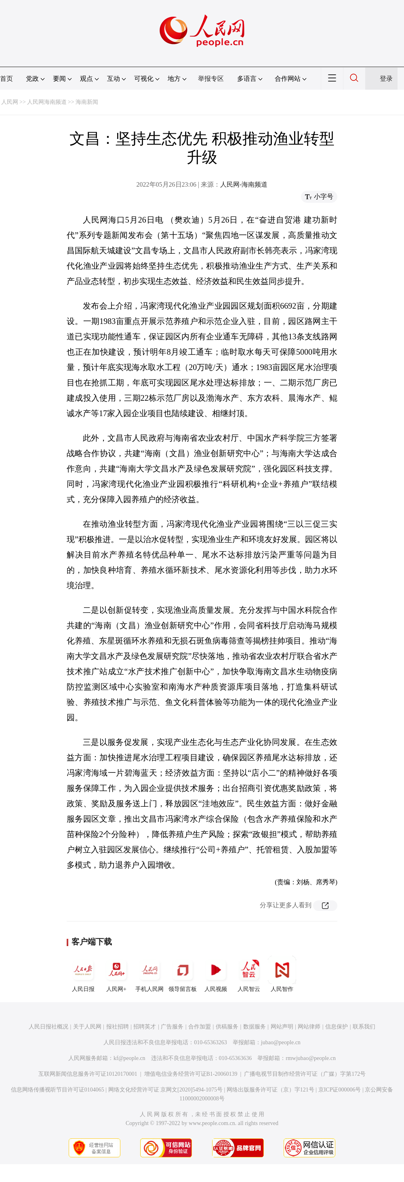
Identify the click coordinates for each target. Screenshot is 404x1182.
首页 (6, 78)
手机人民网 (149, 974)
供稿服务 (227, 1027)
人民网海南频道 (47, 102)
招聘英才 (144, 1027)
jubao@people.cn (281, 1042)
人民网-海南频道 (243, 184)
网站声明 (282, 1027)
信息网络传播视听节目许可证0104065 (57, 1090)
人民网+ (116, 974)
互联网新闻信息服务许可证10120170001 (87, 1074)
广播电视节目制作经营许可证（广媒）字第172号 (305, 1074)
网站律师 (309, 1027)
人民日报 (83, 974)
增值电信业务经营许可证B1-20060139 (191, 1074)
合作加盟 (199, 1027)
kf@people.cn (129, 1058)
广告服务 (172, 1027)
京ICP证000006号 (339, 1090)
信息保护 (336, 1027)
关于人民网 (87, 1027)
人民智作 (282, 974)
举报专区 (211, 78)
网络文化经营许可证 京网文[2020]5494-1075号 (165, 1090)
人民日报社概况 (48, 1027)
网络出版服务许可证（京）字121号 (270, 1090)
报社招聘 (117, 1027)
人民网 (9, 102)
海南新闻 (87, 102)
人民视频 (216, 974)
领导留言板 (182, 974)
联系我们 (364, 1027)
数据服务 (254, 1027)
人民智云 (249, 974)
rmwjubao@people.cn (311, 1058)
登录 (386, 78)
